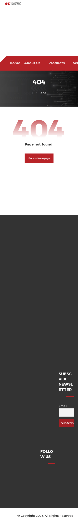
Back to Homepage (39, 158)
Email (63, 406)
